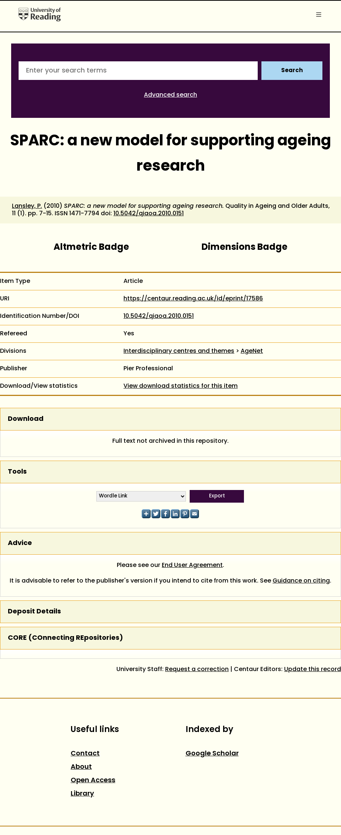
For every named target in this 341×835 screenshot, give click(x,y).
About (81, 767)
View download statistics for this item (180, 386)
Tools (17, 472)
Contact (85, 754)
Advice (20, 543)
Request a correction (197, 669)
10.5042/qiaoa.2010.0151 (148, 214)
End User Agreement (192, 565)
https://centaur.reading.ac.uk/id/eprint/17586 (193, 299)
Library (82, 794)
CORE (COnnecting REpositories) (65, 638)
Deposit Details (34, 612)
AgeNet (252, 351)
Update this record (312, 669)
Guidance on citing (301, 581)
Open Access (93, 780)
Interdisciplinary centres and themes (178, 351)
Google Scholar (212, 754)
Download (26, 419)
